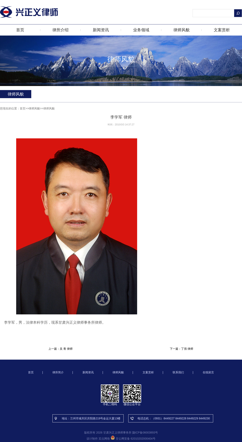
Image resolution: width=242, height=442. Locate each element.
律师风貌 (181, 30)
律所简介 (58, 372)
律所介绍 (60, 30)
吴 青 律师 (66, 348)
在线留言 (208, 372)
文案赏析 (222, 30)
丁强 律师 (187, 348)
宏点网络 (104, 438)
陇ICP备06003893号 (145, 432)
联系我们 (178, 372)
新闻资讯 (101, 30)
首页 (20, 30)
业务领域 (141, 30)
